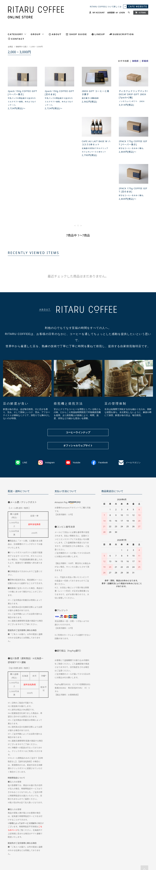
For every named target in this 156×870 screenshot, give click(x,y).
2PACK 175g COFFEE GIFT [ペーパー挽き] (59, 146)
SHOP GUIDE (78, 34)
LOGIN (122, 12)
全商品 (10, 46)
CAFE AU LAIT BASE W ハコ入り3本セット (22, 146)
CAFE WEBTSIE (60, 848)
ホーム (10, 842)
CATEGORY (17, 34)
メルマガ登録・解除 (40, 848)
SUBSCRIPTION (123, 34)
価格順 (135, 60)
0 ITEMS (140, 12)
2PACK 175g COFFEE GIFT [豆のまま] (96, 146)
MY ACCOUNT (99, 12)
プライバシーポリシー (102, 842)
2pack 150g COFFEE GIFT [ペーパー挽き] (22, 93)
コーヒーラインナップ (78, 392)
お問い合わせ (122, 842)
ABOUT (57, 34)
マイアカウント (139, 842)
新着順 (145, 60)
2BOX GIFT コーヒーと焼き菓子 (95, 93)
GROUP (37, 34)
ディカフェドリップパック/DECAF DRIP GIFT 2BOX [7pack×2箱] (133, 94)
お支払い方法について (52, 842)
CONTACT (17, 39)
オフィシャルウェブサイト (78, 405)
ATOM (79, 848)
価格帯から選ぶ (22, 46)
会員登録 (111, 12)
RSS (73, 848)
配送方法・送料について (28, 842)
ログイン (23, 848)
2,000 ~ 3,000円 (36, 46)
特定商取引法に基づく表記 (77, 842)
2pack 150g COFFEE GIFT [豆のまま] (59, 93)
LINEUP (100, 34)
